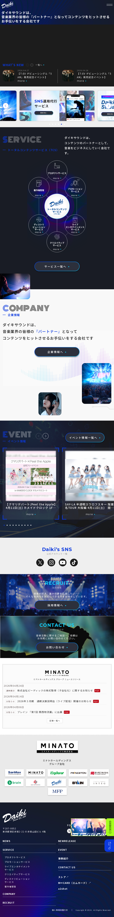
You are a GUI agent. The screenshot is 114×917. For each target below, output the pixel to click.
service (8, 849)
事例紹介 (63, 858)
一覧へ (38, 65)
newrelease (67, 841)
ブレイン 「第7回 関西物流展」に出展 (39, 712)
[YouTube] (62, 562)
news (6, 841)
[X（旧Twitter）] (40, 562)
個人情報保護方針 (60, 910)
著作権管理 (10, 886)
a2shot (63, 888)
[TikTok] (74, 562)
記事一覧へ (54, 720)
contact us (67, 867)
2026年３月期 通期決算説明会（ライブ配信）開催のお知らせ (54, 701)
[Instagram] (51, 562)
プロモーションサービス (17, 861)
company (9, 894)
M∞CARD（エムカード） (73, 883)
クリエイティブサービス (17, 874)
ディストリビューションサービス (17, 880)
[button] (27, 65)
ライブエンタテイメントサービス (17, 868)
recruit (9, 902)
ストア (62, 877)
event (62, 849)
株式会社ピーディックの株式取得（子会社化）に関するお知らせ (55, 690)
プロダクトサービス (15, 857)
